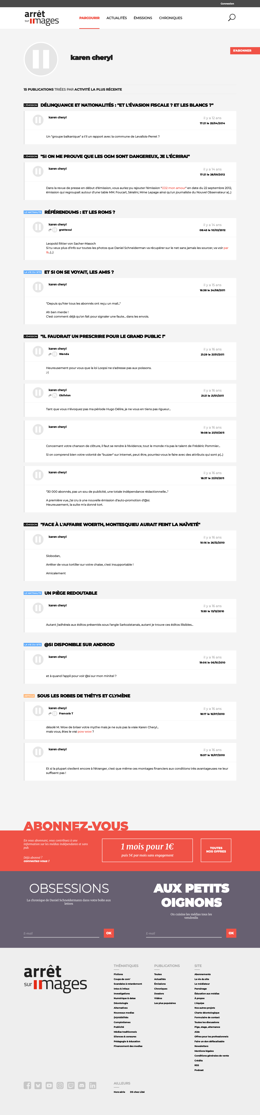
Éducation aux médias (206, 993)
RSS (196, 1065)
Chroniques (170, 18)
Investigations (122, 993)
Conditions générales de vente (211, 1055)
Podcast (198, 1070)
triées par (73, 90)
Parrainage (200, 988)
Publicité (119, 1027)
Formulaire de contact (207, 1017)
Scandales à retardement (128, 983)
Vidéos (158, 998)
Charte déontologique (206, 1012)
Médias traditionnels (125, 1032)
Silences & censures (125, 1036)
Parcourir (89, 18)
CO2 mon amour (173, 188)
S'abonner (242, 50)
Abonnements (202, 974)
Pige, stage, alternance (207, 1027)
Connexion (227, 3)
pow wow (85, 731)
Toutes (158, 974)
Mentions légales (204, 1051)
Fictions (118, 974)
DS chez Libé (137, 1092)
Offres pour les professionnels (211, 1036)
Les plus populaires (165, 1003)
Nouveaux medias (124, 1012)
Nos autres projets (204, 1007)
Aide (197, 1032)
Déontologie (121, 1003)
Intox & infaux (121, 988)
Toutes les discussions (206, 1022)
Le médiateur (202, 983)
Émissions (143, 18)
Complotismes (122, 1022)
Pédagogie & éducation (127, 1041)
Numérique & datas (124, 998)
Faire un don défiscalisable (209, 1041)
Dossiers (159, 993)
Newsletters (201, 1046)
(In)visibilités (121, 1017)
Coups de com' (122, 979)
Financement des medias (128, 1046)
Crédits (198, 1060)
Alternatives (120, 1007)
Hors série (119, 1092)
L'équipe (199, 1003)
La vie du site (201, 979)
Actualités (117, 18)
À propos (199, 998)
